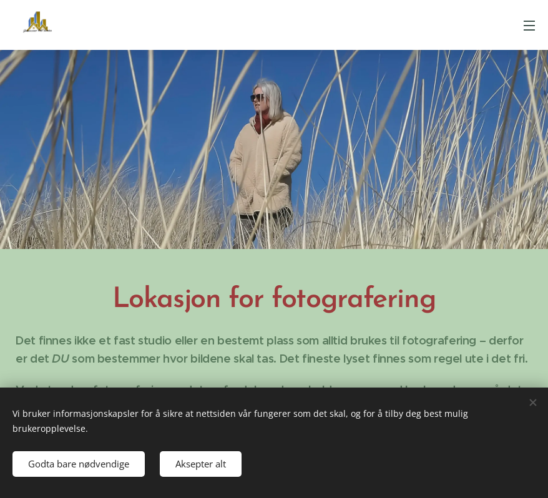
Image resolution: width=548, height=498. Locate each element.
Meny (529, 25)
